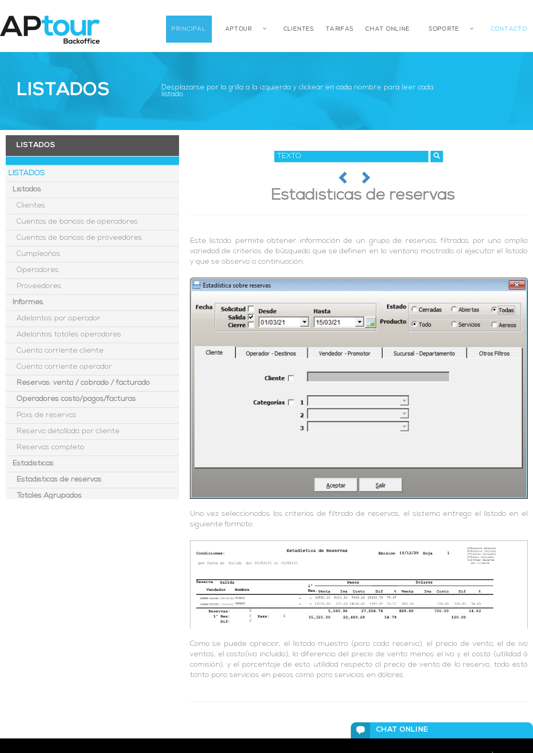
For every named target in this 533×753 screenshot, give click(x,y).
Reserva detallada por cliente (64, 431)
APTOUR (238, 29)
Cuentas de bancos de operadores (73, 222)
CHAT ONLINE (387, 29)
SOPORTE (444, 29)
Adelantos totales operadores (64, 335)
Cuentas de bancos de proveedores (75, 238)
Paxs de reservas (42, 415)
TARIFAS (339, 29)
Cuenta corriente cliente (56, 351)
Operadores (33, 270)
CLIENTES (299, 29)
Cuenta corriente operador (60, 367)
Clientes (26, 206)
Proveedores (34, 286)
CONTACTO (509, 29)
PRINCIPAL (189, 29)
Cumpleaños (34, 254)
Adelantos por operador (54, 318)
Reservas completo (46, 447)
